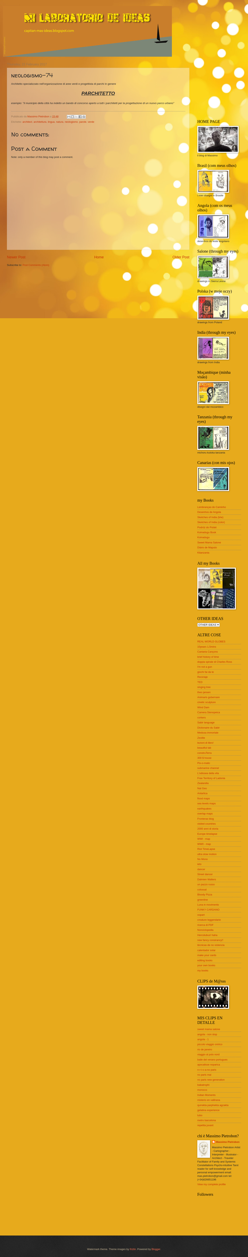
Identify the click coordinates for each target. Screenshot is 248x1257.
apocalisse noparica (208, 1064)
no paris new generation (211, 1079)
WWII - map (204, 844)
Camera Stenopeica (208, 712)
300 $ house (204, 757)
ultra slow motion (207, 854)
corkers (201, 717)
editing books (204, 960)
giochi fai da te (205, 671)
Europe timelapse (207, 833)
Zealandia (203, 783)
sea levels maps (206, 803)
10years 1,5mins (206, 646)
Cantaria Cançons (207, 651)
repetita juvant (205, 1125)
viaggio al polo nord (208, 1054)
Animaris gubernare (208, 697)
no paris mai (204, 1074)
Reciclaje (202, 676)
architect (27, 121)
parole (82, 121)
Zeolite (201, 737)
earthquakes (204, 808)
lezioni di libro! (205, 742)
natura (59, 121)
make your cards (206, 955)
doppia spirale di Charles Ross (214, 661)
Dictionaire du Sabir (208, 727)
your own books (206, 965)
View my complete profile (211, 1184)
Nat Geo (202, 788)
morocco (202, 1089)
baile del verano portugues (212, 1059)
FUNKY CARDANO (208, 909)
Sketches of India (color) (211, 522)
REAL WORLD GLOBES (211, 641)
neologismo (71, 121)
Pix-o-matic (203, 763)
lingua (51, 121)
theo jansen (204, 692)
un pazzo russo (206, 884)
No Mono (202, 859)
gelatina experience (208, 1110)
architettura (40, 121)
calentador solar (206, 950)
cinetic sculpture (206, 702)
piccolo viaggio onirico (209, 1044)
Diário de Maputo (207, 547)
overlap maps (205, 813)
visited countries (206, 823)
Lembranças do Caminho (211, 507)
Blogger (155, 1249)
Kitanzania (203, 552)
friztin (133, 1249)
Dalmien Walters (206, 879)
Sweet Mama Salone (209, 542)
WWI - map (203, 838)
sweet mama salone (208, 1029)
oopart (201, 914)
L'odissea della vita (208, 773)
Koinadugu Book (206, 532)
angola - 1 (203, 1039)
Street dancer (205, 874)
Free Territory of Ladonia (211, 778)
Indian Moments (206, 1095)
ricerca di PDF (205, 924)
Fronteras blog (205, 818)
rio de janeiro (204, 1049)
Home (99, 257)
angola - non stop (207, 1034)
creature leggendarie (209, 919)
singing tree (204, 687)
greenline (202, 899)
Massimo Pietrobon (228, 1141)
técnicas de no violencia (211, 945)
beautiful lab (204, 747)
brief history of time (208, 656)
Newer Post (16, 257)
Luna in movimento (208, 904)
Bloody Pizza (204, 894)
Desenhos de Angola (209, 512)
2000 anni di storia (207, 828)
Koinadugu (203, 537)
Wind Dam (203, 707)
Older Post (180, 257)
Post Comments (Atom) (36, 265)
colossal (202, 889)
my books (202, 970)
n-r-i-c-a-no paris (206, 1069)
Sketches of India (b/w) (210, 517)
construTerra (204, 752)
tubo (199, 1115)
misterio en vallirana (208, 1099)
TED (199, 682)
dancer (201, 869)
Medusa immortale (207, 732)
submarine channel (208, 768)
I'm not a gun (204, 666)
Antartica (202, 793)
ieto (199, 864)
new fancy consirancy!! (210, 940)
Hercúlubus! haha (207, 935)
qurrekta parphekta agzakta (213, 1105)
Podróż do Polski (207, 527)
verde (91, 121)
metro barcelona (206, 1120)
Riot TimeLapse (206, 848)
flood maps (203, 798)
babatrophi (203, 1084)
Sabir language (206, 722)
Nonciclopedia (205, 929)
